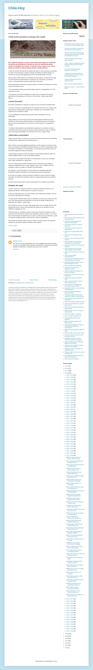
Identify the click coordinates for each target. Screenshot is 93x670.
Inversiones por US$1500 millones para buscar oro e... (75, 476)
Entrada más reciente (14, 280)
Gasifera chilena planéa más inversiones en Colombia (73, 480)
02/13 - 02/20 (70, 617)
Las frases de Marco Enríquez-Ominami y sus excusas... (73, 69)
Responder (16, 249)
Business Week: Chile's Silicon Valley (74, 333)
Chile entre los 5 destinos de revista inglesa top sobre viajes (74, 346)
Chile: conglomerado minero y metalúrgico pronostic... (74, 550)
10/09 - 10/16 (70, 398)
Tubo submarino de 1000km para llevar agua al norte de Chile (73, 285)
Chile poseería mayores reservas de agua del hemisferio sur (74, 356)
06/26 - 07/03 (70, 432)
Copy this (66, 187)
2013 (66, 368)
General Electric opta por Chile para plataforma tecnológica (74, 342)
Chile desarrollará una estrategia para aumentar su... (74, 565)
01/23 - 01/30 (70, 624)
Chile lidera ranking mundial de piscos (74, 301)
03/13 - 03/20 (70, 608)
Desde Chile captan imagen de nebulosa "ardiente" (74, 532)
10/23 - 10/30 (70, 393)
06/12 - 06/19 (70, 437)
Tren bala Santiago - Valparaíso (73, 314)
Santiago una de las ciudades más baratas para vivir (74, 349)
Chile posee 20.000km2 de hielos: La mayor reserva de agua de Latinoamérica (74, 326)
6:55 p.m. (20, 241)
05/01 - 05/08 (70, 451)
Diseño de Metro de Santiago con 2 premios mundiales (74, 271)
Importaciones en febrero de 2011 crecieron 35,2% (75, 580)
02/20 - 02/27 (70, 615)
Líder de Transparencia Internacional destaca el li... (74, 517)
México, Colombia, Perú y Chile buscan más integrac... (74, 547)
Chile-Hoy (16, 8)
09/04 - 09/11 (70, 409)
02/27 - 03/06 (70, 612)
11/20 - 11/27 (70, 384)
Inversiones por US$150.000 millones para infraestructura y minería (74, 259)
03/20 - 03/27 (70, 605)
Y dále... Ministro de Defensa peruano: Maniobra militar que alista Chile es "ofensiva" (75, 65)
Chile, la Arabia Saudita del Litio (73, 316)
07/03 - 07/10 (70, 430)
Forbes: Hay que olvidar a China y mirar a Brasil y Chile (73, 282)
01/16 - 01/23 (70, 626)
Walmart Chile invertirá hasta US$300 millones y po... (73, 521)
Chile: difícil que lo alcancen (72, 359)
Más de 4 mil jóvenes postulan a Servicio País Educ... (74, 536)
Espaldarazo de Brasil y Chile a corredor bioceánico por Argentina (73, 339)
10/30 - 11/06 (70, 391)
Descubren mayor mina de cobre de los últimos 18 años (74, 335)
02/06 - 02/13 (70, 619)
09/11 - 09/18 (70, 407)
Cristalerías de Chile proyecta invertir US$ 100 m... (73, 506)
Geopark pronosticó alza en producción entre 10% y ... (73, 499)
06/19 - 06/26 (70, 434)
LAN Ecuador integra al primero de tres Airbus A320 (75, 510)
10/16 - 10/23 (70, 395)
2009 (66, 636)
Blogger (55, 661)
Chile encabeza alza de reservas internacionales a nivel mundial (73, 249)
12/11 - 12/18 (70, 379)
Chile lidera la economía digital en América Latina (75, 502)
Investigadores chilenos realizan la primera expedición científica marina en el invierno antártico (74, 75)
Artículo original (12, 225)
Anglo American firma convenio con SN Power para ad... (75, 554)
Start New (72, 187)
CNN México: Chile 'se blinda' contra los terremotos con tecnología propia (74, 44)
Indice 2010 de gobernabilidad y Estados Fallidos (73, 292)
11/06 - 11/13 (70, 388)
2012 (66, 370)
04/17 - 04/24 (70, 455)
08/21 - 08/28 (70, 414)
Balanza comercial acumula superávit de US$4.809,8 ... (74, 495)
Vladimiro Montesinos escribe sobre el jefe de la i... (73, 473)
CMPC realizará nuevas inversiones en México (72, 587)
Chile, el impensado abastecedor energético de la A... (74, 461)
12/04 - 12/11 (70, 382)
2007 (66, 641)
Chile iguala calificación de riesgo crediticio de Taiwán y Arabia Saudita (74, 295)
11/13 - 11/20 (70, 386)
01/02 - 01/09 (70, 631)
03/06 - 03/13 (70, 610)
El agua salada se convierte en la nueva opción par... (74, 595)
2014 (66, 366)
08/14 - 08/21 (70, 416)
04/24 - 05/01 (70, 453)
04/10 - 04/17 (70, 599)
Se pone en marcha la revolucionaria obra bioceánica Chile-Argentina (74, 49)
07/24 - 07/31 (70, 423)
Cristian (15, 241)
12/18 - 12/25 (70, 377)
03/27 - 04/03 (70, 603)
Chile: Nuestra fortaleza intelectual (74, 84)
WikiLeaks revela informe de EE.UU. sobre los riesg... (73, 458)
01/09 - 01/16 (70, 628)
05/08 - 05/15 (70, 448)
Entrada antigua (52, 280)
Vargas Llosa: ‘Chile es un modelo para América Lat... (75, 569)
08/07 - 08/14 (70, 418)
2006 (66, 643)
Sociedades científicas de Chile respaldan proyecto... (74, 562)
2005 (66, 645)
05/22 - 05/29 (70, 444)
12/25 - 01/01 (70, 375)
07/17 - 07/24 (70, 425)
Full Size (78, 187)
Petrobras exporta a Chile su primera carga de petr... (73, 469)
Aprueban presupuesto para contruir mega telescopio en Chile (74, 262)
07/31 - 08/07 (70, 421)
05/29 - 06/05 (70, 441)
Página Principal (34, 280)
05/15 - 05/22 (70, 446)
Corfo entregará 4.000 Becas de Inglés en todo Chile (74, 524)
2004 (66, 647)
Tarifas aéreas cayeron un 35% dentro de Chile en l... (74, 576)
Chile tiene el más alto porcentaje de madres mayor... (74, 513)
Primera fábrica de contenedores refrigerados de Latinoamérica (73, 242)
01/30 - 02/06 (70, 622)
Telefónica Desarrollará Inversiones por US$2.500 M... (75, 491)
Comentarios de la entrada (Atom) (24, 282)
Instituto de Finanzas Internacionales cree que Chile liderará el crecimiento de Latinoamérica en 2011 (74, 54)
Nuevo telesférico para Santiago (73, 265)
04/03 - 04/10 (70, 601)
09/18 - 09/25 (70, 405)
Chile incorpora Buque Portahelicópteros (70, 256)
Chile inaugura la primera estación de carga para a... (75, 465)
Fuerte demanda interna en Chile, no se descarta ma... (75, 487)
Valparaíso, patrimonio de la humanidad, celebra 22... (73, 584)
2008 (66, 638)
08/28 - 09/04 (70, 411)
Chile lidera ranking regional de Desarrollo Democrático (73, 222)
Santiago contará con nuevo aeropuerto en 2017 (72, 268)
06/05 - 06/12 (70, 439)
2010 (66, 634)
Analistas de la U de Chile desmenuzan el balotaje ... (73, 543)
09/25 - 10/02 (70, 402)
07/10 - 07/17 (70, 428)
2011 (66, 373)
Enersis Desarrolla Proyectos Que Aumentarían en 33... (75, 528)
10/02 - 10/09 (70, 400)
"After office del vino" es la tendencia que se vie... (73, 591)
